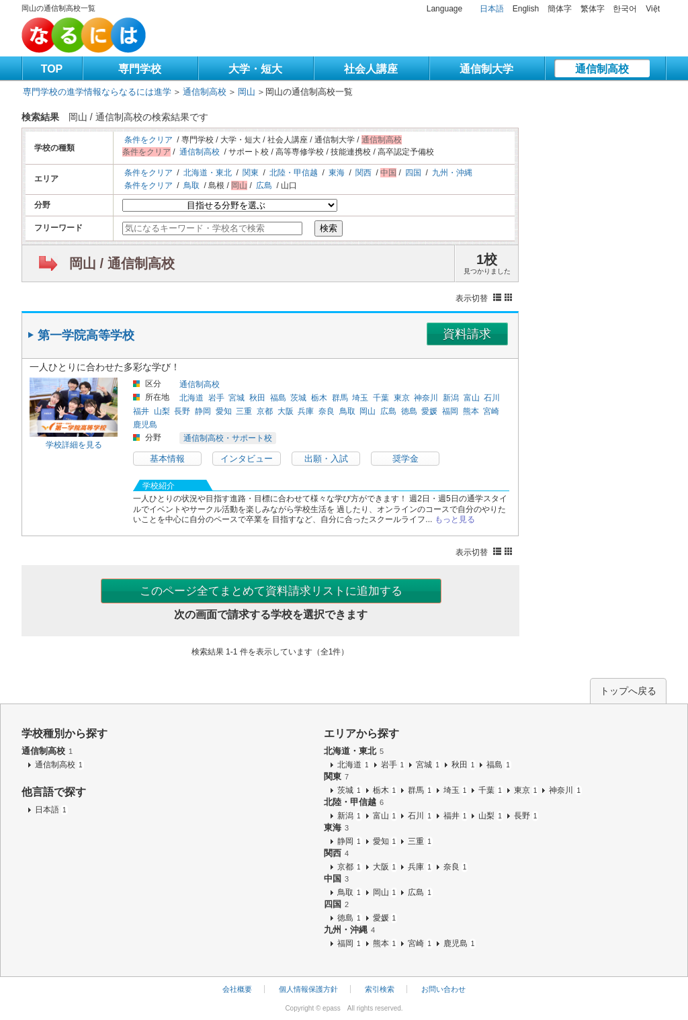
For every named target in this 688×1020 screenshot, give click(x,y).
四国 (413, 172)
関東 (251, 172)
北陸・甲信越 (293, 172)
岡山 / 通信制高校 (122, 263)
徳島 (409, 411)
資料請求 (467, 334)
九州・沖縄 (452, 172)
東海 (337, 172)
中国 (336, 879)
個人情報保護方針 (308, 989)
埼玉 (360, 397)
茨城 (298, 397)
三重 (244, 411)
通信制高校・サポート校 (227, 438)
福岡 (450, 411)
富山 (472, 397)
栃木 (319, 397)
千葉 (381, 397)
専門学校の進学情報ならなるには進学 (97, 92)
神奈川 (426, 397)
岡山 (246, 92)
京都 (265, 411)
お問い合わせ (443, 989)
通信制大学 (486, 69)
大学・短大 (255, 69)
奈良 (326, 411)
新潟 (451, 397)
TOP (52, 69)
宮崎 (491, 411)
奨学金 (405, 459)
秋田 (257, 397)
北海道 (191, 397)
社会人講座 (371, 69)
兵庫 (306, 411)
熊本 (471, 411)
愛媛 (429, 411)
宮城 (236, 397)
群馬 (340, 397)
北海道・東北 (207, 172)
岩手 (216, 397)
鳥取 (191, 185)
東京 (402, 397)
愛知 (224, 411)
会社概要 (237, 989)
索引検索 (379, 989)
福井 (141, 411)
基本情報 (167, 459)
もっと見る (455, 519)
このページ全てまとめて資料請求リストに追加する (271, 591)
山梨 (162, 411)
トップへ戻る (628, 690)
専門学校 (139, 69)
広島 (264, 185)
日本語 (492, 8)
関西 (363, 172)
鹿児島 (145, 424)
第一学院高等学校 (86, 335)
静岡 (203, 411)
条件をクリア (148, 139)
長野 (182, 411)
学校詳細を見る (74, 445)
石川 (492, 397)
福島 (278, 397)
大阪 (285, 411)
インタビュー (246, 459)
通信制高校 (602, 69)
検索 (328, 228)
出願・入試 (326, 459)
